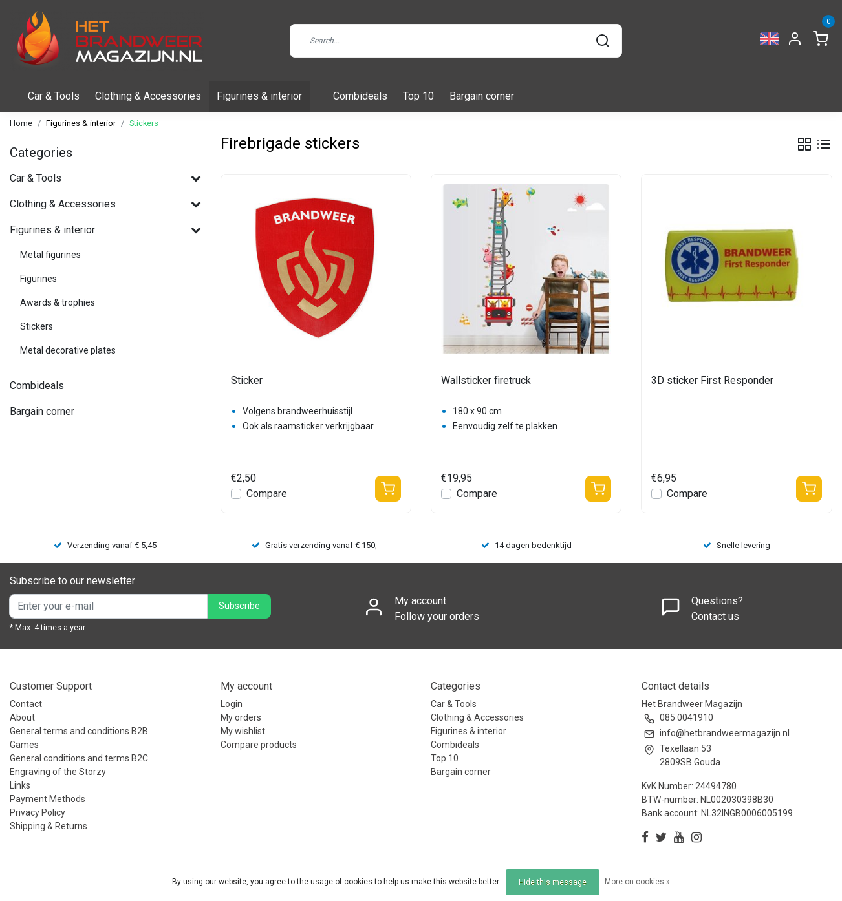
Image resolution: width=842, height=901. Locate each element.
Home (21, 123)
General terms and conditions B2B (79, 731)
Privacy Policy (37, 812)
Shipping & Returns (48, 826)
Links (20, 785)
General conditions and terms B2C (79, 758)
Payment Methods (47, 799)
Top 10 (418, 96)
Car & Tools (54, 96)
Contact (26, 704)
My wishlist (243, 731)
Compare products (259, 744)
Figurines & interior (259, 96)
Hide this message (553, 882)
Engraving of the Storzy (58, 772)
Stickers (143, 123)
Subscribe (239, 605)
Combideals (360, 96)
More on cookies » (637, 881)
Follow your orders (436, 616)
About (22, 717)
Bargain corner (481, 96)
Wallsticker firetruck (486, 380)
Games (24, 744)
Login (232, 704)
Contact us (715, 616)
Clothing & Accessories (148, 96)
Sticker (247, 380)
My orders (241, 717)
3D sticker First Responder (712, 380)
